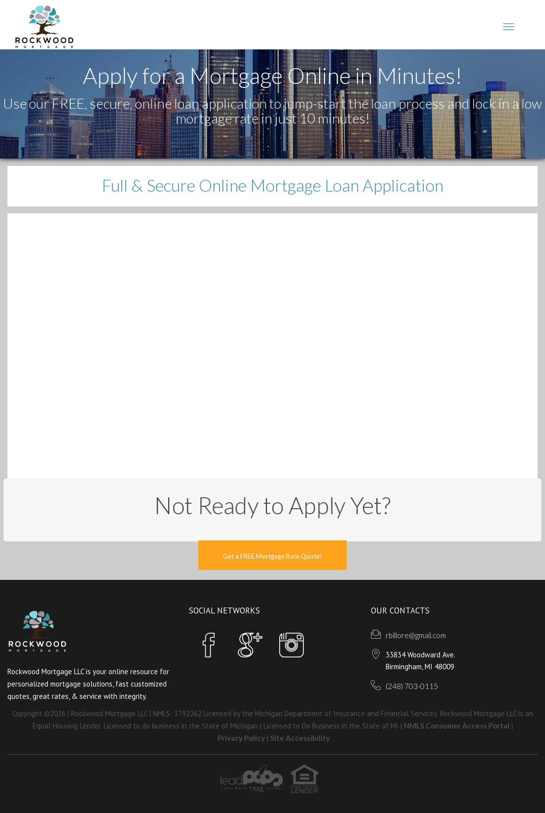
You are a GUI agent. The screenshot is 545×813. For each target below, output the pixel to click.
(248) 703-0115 (412, 686)
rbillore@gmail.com (416, 635)
